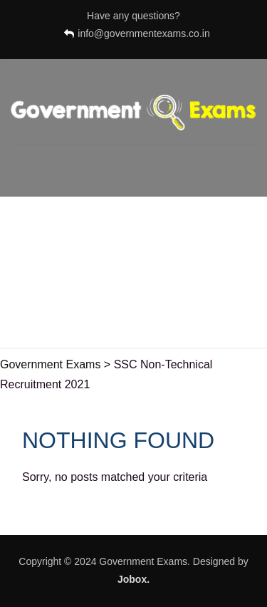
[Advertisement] (133, 276)
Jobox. (133, 579)
